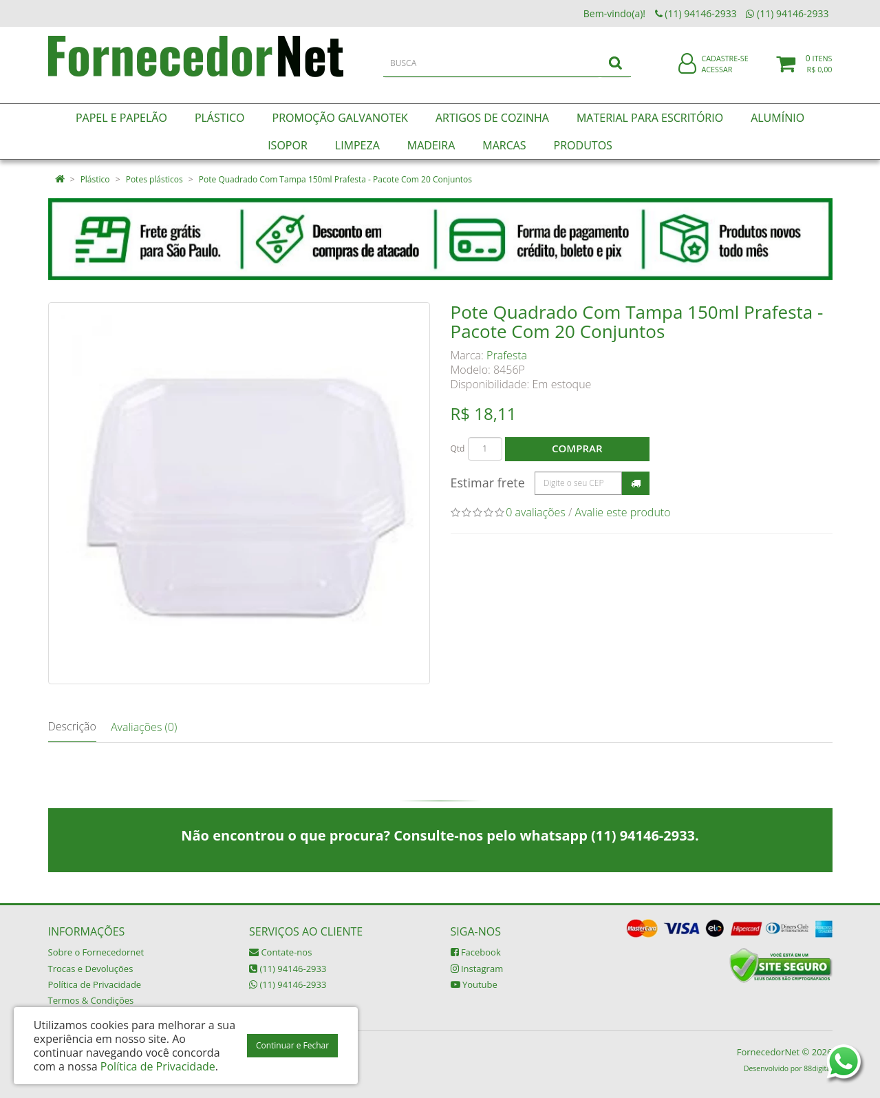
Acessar (716, 78)
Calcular (636, 483)
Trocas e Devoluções (90, 968)
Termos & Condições (91, 1000)
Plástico (95, 179)
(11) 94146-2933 (287, 968)
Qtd (458, 448)
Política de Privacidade (95, 984)
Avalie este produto (623, 512)
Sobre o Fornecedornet (96, 952)
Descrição (72, 726)
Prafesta (506, 355)
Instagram (477, 968)
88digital (818, 1068)
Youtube (474, 984)
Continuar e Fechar (292, 1045)
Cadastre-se (724, 67)
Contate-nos (280, 952)
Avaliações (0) (144, 727)
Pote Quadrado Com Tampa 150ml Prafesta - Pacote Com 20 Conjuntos (335, 179)
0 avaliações (536, 512)
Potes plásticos (154, 179)
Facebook (476, 952)
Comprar (577, 448)
